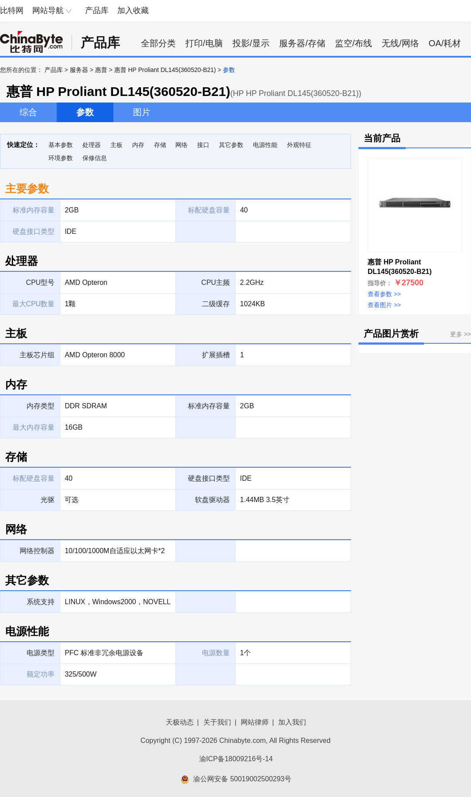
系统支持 (41, 601)
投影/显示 (251, 43)
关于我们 (217, 722)
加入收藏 (133, 10)
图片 (141, 112)
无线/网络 (400, 43)
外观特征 (299, 144)
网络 (181, 144)
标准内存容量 (209, 406)
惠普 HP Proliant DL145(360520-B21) (165, 69)
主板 (116, 144)
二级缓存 (216, 304)
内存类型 (41, 406)
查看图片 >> (384, 304)
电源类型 (41, 653)
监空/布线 (353, 43)
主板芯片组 (37, 355)
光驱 (48, 499)
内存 (138, 144)
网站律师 (255, 722)
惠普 (101, 69)
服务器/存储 (302, 43)
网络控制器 (37, 550)
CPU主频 (215, 282)
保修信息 (94, 157)
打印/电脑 (204, 43)
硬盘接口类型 (209, 478)
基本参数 (60, 144)
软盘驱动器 (212, 499)
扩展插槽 (216, 355)
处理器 (91, 144)
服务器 (79, 69)
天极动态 (180, 722)
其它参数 (231, 144)
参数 (85, 112)
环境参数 (60, 157)
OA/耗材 (445, 43)
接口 (203, 144)
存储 (160, 144)
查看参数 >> (384, 294)
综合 (28, 112)
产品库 (97, 10)
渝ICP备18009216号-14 (236, 759)
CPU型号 (40, 282)
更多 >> (460, 334)
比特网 (12, 10)
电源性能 (265, 144)
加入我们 (292, 722)
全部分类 (158, 43)
